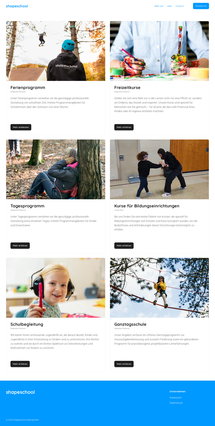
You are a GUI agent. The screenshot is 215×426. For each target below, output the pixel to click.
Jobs (169, 6)
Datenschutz (176, 402)
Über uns (158, 6)
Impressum (175, 397)
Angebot (180, 6)
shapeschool (17, 6)
